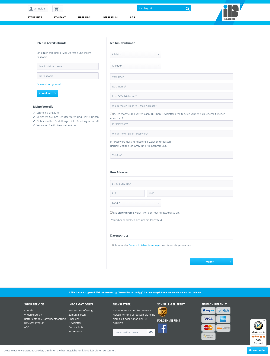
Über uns (84, 17)
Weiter (218, 261)
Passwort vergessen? (49, 84)
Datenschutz (76, 327)
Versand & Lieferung (81, 310)
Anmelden (47, 93)
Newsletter (75, 323)
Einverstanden (257, 350)
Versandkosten (126, 292)
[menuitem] (39, 8)
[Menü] (264, 321)
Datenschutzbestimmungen (144, 245)
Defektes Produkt (34, 323)
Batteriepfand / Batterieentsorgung (45, 319)
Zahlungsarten (77, 314)
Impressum (110, 17)
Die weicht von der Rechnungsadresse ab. (146, 212)
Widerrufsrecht (33, 314)
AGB (132, 17)
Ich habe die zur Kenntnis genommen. (152, 245)
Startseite (35, 17)
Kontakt (60, 17)
